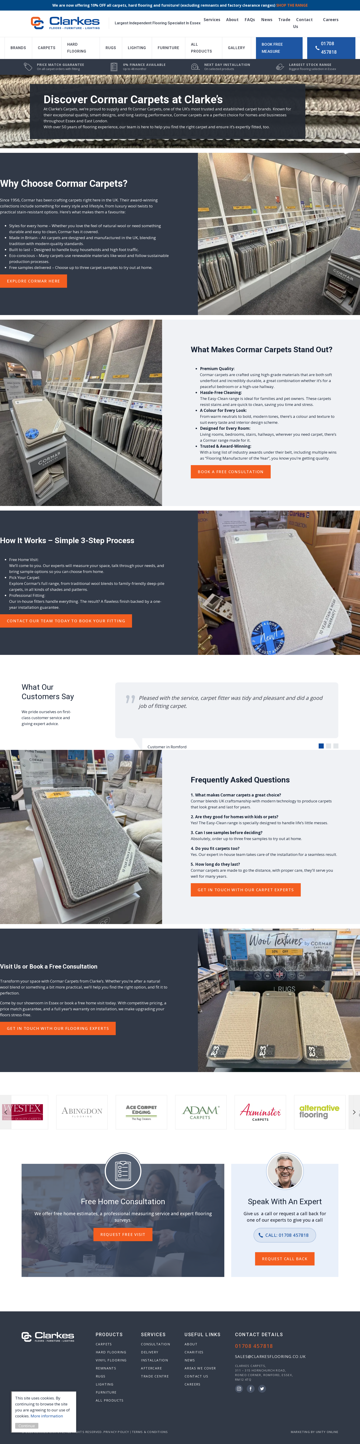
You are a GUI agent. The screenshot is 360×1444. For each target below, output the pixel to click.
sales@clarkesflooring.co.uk (270, 1356)
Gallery (236, 48)
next (354, 1112)
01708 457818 (329, 48)
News (267, 19)
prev (5, 1112)
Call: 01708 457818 (287, 1235)
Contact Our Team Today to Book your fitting (66, 620)
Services (212, 19)
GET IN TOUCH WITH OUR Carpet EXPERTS (246, 889)
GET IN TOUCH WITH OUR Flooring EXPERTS (58, 1028)
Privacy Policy (116, 1432)
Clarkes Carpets (65, 23)
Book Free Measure (272, 48)
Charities (194, 1352)
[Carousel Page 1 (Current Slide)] (321, 746)
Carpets (47, 48)
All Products (201, 47)
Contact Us (196, 1376)
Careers (330, 19)
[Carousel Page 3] (335, 746)
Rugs (111, 48)
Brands (18, 48)
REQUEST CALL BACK (285, 1258)
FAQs (250, 19)
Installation (154, 1360)
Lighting (137, 48)
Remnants (106, 1368)
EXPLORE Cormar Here (33, 281)
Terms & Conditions (150, 1432)
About (232, 19)
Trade (284, 19)
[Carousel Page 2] (328, 746)
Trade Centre (155, 1376)
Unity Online (327, 1432)
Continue (27, 1425)
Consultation (155, 1344)
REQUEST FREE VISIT (123, 1234)
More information (47, 1416)
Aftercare (151, 1368)
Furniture (168, 48)
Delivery (149, 1352)
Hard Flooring (76, 47)
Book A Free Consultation (231, 471)
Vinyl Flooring (111, 1360)
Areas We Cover (200, 1368)
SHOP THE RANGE (292, 5)
